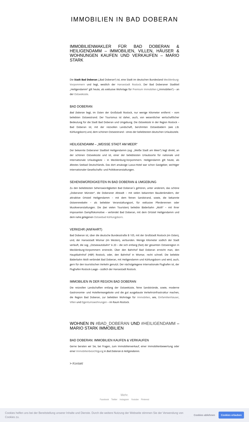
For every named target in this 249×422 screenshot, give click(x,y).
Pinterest (145, 399)
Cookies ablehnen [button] (204, 415)
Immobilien (143, 297)
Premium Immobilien (145, 89)
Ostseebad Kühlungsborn (108, 217)
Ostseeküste (81, 94)
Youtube (135, 399)
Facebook (104, 399)
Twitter (114, 399)
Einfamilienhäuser (168, 297)
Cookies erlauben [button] (231, 415)
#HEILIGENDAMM (158, 323)
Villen (73, 302)
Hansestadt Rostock (129, 84)
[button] (20, 417)
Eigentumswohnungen (94, 302)
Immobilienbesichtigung (89, 351)
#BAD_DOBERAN (112, 323)
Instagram (124, 399)
